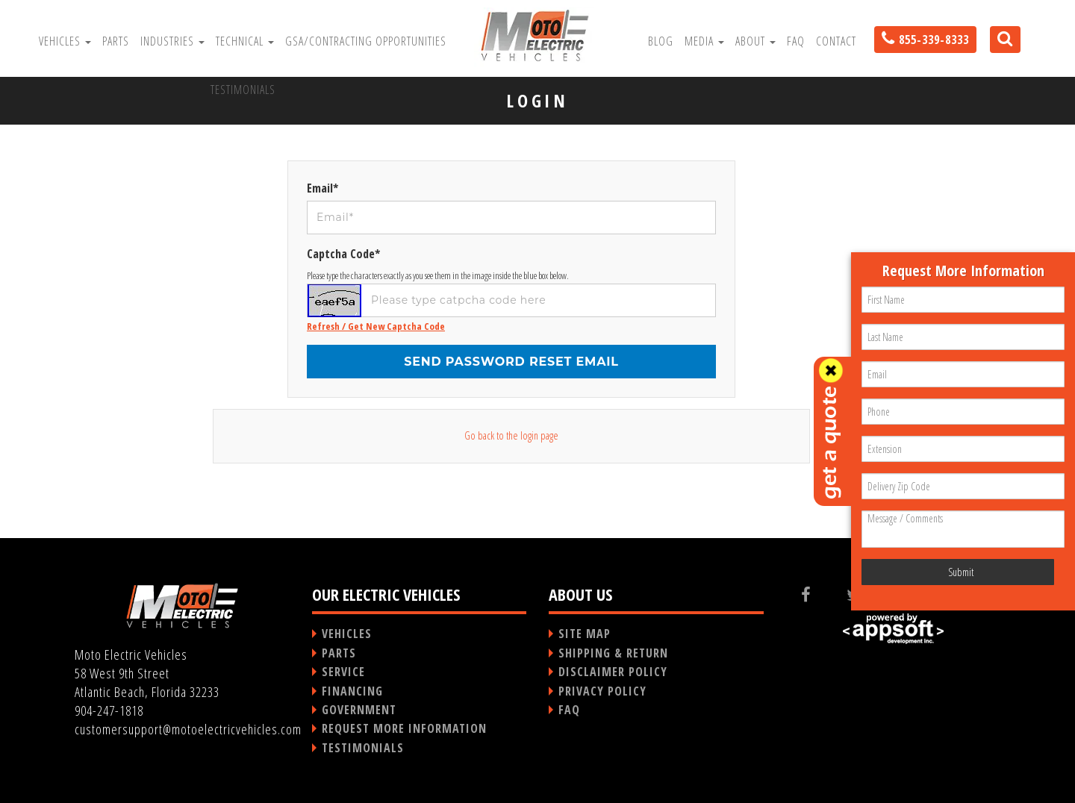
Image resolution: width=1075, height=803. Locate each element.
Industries (172, 41)
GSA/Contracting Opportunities (365, 41)
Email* (322, 188)
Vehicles (65, 41)
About (755, 41)
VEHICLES (347, 633)
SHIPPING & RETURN (613, 653)
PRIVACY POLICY (602, 691)
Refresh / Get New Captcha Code (376, 326)
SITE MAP (584, 633)
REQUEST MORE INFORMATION (404, 728)
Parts (115, 41)
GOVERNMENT (359, 710)
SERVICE (343, 671)
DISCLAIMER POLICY (612, 671)
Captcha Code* (343, 254)
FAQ (796, 41)
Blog (660, 41)
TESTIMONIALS (363, 748)
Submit (960, 572)
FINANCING (352, 691)
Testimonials (243, 89)
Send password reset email (511, 361)
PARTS (339, 653)
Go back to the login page (511, 435)
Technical (245, 41)
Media (704, 41)
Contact (836, 41)
